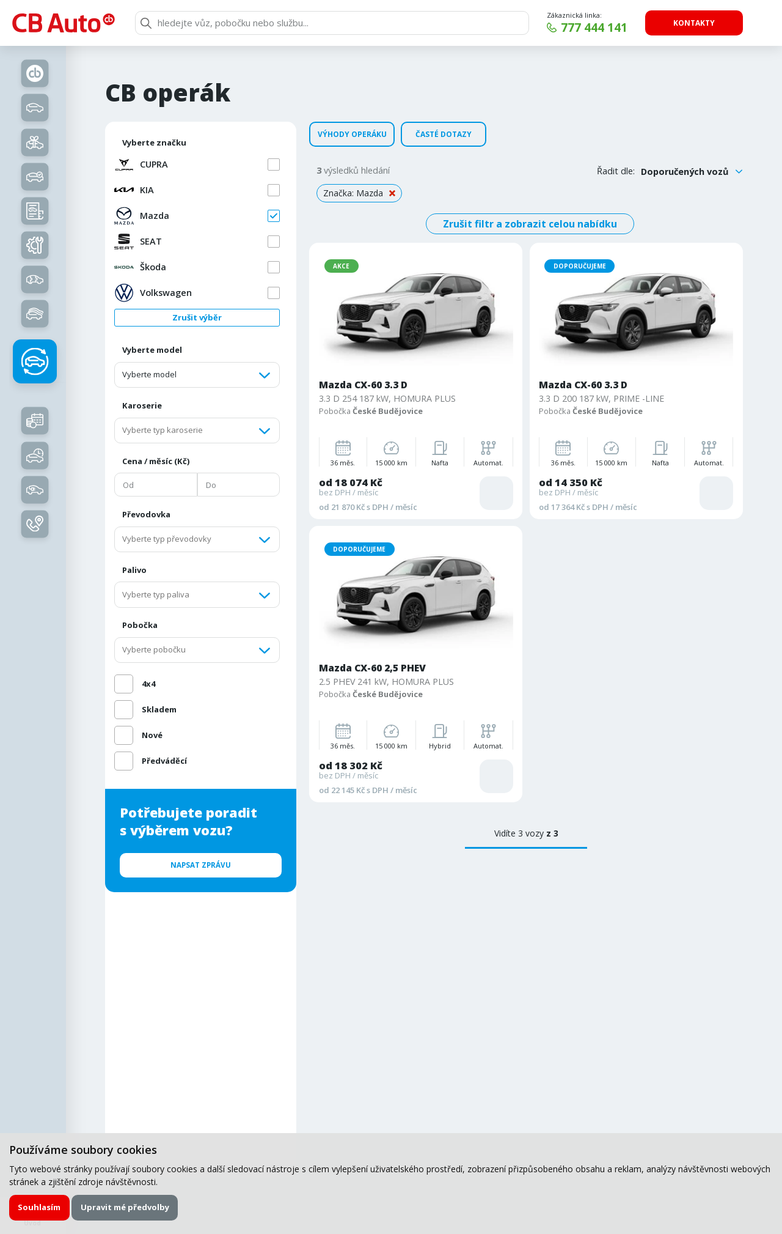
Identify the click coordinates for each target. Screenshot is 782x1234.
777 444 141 (594, 27)
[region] (205, 462)
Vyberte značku (154, 142)
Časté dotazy (443, 134)
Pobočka (140, 624)
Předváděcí (164, 760)
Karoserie (142, 405)
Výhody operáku (352, 134)
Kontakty (694, 23)
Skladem (159, 709)
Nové (152, 735)
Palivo (134, 569)
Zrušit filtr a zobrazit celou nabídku (530, 224)
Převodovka (146, 514)
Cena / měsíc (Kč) (156, 461)
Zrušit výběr (197, 317)
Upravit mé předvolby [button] (125, 1207)
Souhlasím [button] (39, 1207)
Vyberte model (152, 349)
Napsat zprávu (200, 865)
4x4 (148, 683)
